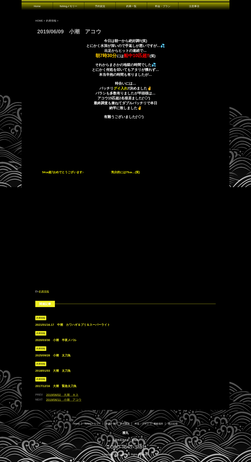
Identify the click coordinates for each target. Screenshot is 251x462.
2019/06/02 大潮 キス (62, 394)
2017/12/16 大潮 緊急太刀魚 (55, 386)
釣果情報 (44, 291)
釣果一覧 (131, 6)
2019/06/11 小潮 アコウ (63, 399)
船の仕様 (173, 423)
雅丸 (125, 433)
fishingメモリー (68, 6)
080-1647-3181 (125, 447)
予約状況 (100, 6)
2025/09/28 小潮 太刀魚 (53, 355)
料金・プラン (162, 6)
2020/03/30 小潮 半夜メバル (55, 340)
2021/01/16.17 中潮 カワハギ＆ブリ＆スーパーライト (72, 324)
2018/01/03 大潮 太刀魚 (53, 370)
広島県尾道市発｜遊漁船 (125, 440)
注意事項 (194, 6)
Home (37, 6)
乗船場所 (158, 423)
